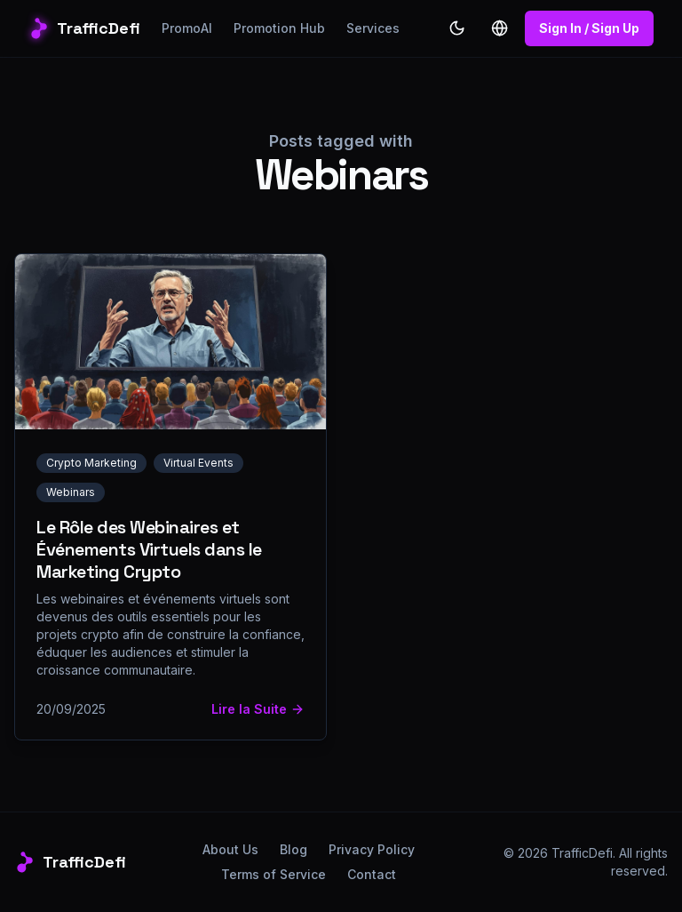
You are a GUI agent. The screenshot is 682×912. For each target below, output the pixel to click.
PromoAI (187, 28)
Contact (371, 874)
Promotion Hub (279, 28)
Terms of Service (273, 874)
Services (373, 28)
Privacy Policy (372, 849)
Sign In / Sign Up (589, 28)
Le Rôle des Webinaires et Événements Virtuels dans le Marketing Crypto (149, 549)
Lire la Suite (258, 708)
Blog (293, 849)
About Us (230, 849)
